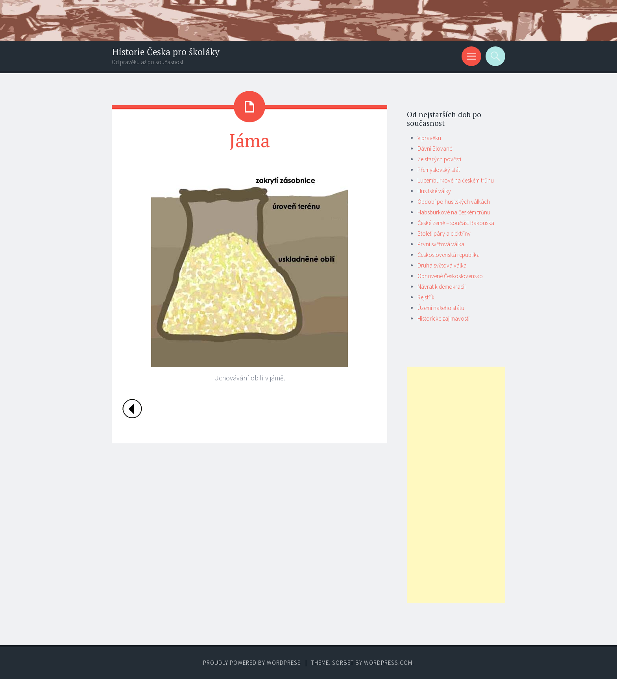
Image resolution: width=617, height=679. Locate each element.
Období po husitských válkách (453, 201)
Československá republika (448, 254)
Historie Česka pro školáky (166, 52)
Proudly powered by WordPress (252, 662)
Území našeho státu (440, 308)
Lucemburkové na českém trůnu (455, 180)
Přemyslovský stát (438, 169)
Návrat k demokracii (441, 286)
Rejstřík (425, 297)
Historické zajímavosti (443, 318)
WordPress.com (388, 662)
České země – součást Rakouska (455, 223)
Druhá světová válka (442, 265)
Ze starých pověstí (439, 159)
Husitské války (434, 191)
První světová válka (440, 244)
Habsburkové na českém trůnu (453, 212)
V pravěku (429, 138)
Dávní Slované (434, 148)
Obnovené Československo (450, 276)
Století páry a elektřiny (444, 233)
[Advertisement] (456, 485)
